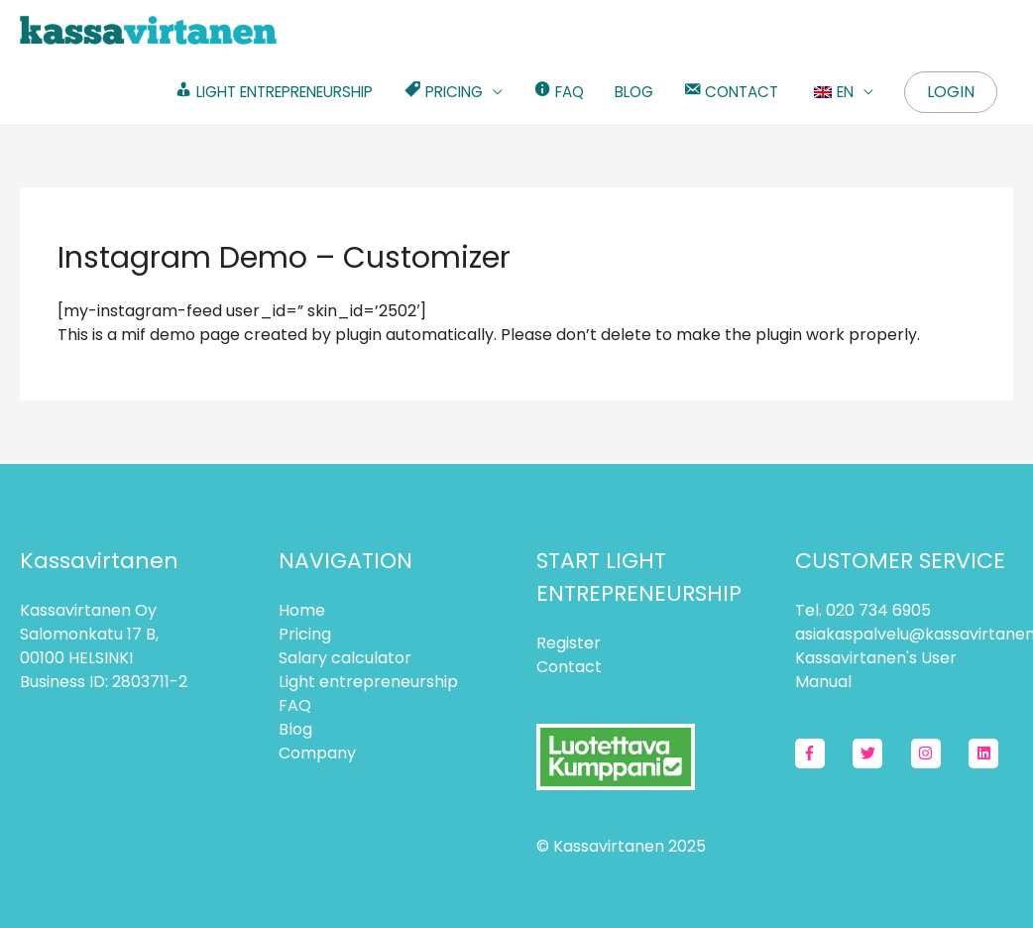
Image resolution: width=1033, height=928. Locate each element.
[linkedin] (986, 753)
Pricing (305, 634)
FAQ (295, 705)
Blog (295, 729)
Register (568, 643)
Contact (569, 666)
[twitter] (880, 753)
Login (951, 91)
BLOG (634, 91)
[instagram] (938, 753)
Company (317, 753)
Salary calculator (345, 657)
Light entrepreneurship (368, 681)
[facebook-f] (822, 753)
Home (302, 610)
